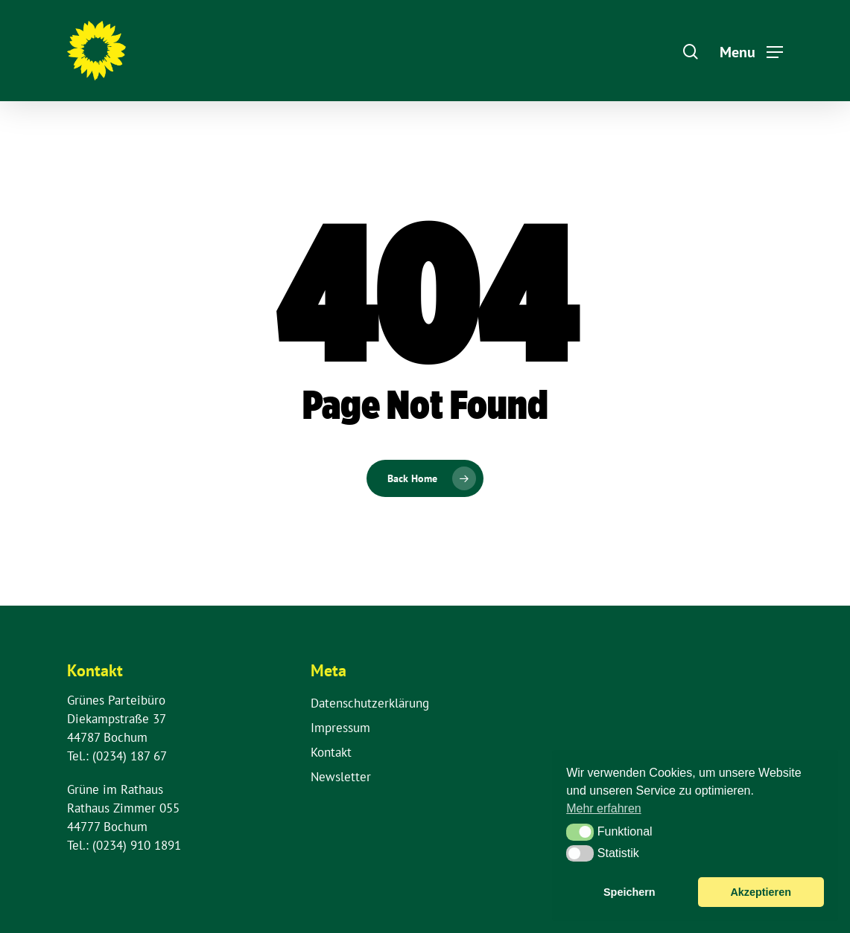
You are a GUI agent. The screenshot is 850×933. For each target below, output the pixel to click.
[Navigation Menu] (751, 50)
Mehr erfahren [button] (603, 808)
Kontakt (331, 752)
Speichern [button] (629, 892)
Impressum (340, 727)
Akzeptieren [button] (760, 892)
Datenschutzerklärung (370, 703)
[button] (580, 832)
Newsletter (341, 777)
